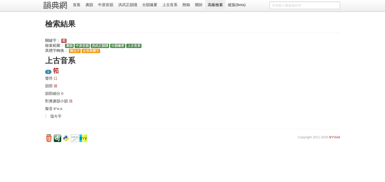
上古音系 (169, 5)
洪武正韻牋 (127, 5)
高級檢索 (215, 5)
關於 (199, 5)
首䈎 (76, 5)
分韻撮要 (149, 5)
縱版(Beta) (237, 5)
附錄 (186, 5)
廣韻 (89, 5)
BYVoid (334, 137)
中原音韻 (105, 5)
